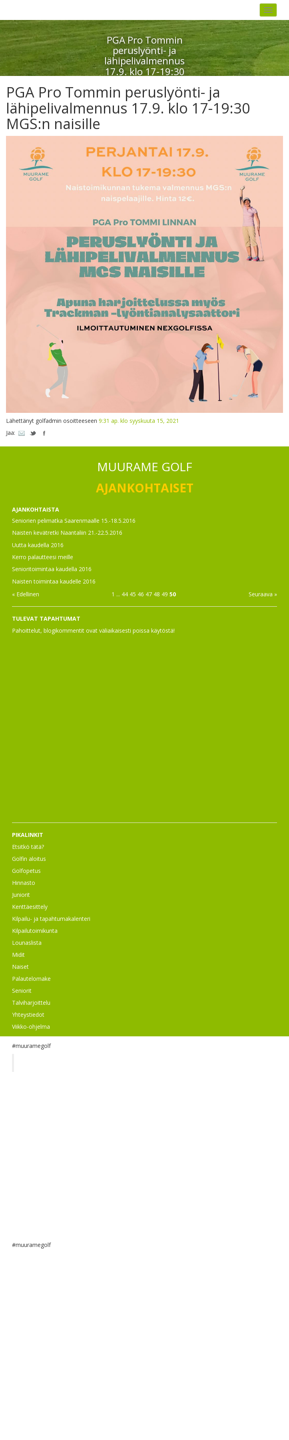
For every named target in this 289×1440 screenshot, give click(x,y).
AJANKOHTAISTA (35, 509)
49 (164, 594)
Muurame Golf (46, 1063)
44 (125, 594)
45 (133, 594)
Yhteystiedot (28, 1014)
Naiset (20, 966)
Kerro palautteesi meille (42, 557)
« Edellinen (25, 594)
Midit (18, 954)
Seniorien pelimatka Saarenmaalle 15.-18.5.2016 (74, 520)
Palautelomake (31, 978)
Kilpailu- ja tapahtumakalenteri (51, 918)
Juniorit (21, 894)
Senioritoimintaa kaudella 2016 (52, 569)
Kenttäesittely (30, 906)
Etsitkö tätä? (28, 846)
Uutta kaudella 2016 (38, 545)
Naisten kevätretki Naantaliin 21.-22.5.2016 (67, 532)
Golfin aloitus (29, 858)
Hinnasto (23, 882)
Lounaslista (27, 942)
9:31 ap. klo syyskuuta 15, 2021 (139, 420)
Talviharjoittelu (31, 1002)
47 (148, 594)
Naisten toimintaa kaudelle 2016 (54, 581)
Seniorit (22, 990)
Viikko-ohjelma (31, 1026)
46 (141, 594)
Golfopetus (26, 870)
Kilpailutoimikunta (35, 930)
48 (156, 594)
